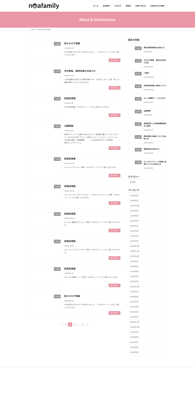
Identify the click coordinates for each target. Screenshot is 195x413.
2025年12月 (134, 206)
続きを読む (114, 60)
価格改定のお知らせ (151, 149)
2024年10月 (134, 256)
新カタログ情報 (72, 43)
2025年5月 (134, 226)
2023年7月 (134, 302)
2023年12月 (134, 286)
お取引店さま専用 (83, 401)
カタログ (80, 388)
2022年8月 (134, 337)
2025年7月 (134, 221)
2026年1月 (134, 200)
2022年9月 (134, 332)
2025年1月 (134, 241)
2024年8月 (134, 266)
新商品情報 (69, 98)
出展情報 (68, 125)
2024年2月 (134, 276)
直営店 (79, 392)
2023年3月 (134, 312)
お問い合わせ (81, 396)
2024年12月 (134, 246)
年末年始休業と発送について (155, 85)
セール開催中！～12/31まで (155, 98)
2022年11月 (134, 327)
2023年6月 (134, 307)
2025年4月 (134, 231)
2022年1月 (134, 352)
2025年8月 (134, 216)
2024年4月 (134, 271)
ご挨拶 (146, 73)
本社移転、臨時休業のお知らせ (80, 71)
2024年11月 (134, 251)
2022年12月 (134, 322)
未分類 (132, 182)
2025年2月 (134, 236)
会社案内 (80, 383)
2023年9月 (134, 292)
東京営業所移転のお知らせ (154, 47)
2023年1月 (134, 317)
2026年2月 (134, 195)
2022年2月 (134, 347)
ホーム (79, 379)
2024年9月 (134, 261)
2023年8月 (134, 297)
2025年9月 (134, 211)
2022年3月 (134, 342)
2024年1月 (134, 281)
